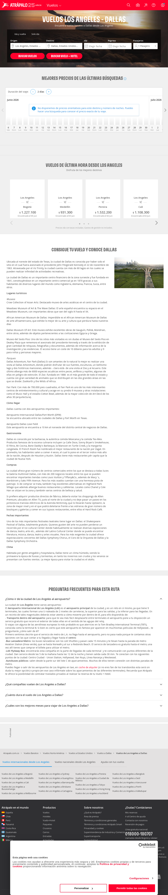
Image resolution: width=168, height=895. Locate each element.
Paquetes (47, 824)
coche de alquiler (88, 667)
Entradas (47, 836)
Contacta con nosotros (136, 820)
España (9, 812)
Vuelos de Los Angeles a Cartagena (55, 790)
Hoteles (46, 816)
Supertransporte (92, 836)
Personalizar (83, 888)
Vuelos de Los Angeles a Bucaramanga (13, 787)
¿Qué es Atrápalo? (93, 812)
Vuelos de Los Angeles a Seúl (126, 778)
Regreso (112, 40)
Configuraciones (139, 878)
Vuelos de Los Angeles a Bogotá (17, 773)
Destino (50, 40)
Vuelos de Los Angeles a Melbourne (19, 793)
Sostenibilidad (91, 840)
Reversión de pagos (134, 824)
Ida (85, 40)
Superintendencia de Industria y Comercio (104, 832)
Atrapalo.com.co (11, 753)
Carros (46, 832)
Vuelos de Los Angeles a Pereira (90, 773)
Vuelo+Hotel (49, 820)
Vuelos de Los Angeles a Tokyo (90, 784)
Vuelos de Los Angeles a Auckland (91, 793)
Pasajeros (138, 40)
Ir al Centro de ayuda (135, 816)
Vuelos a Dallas (104, 753)
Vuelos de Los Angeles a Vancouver (129, 782)
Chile (8, 816)
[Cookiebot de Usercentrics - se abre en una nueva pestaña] (141, 845)
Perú (8, 820)
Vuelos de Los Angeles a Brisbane (55, 786)
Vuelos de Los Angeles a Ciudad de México (92, 779)
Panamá (10, 824)
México (9, 840)
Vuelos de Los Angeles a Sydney (54, 773)
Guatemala (11, 832)
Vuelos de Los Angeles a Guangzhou (56, 778)
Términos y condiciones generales (100, 820)
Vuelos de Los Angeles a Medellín (18, 778)
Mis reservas (131, 812)
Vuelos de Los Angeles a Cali (15, 782)
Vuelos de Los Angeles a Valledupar (129, 790)
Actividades (48, 840)
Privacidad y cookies (94, 828)
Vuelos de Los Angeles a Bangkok (128, 773)
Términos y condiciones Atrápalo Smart (103, 824)
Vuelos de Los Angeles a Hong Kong (92, 789)
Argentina (10, 836)
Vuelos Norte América (53, 753)
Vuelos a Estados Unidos (81, 753)
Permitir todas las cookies (131, 888)
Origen (13, 40)
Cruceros (47, 828)
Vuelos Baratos (31, 753)
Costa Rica (11, 828)
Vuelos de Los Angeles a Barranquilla (56, 782)
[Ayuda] (154, 5)
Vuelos (46, 812)
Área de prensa (91, 816)
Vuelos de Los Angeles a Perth (126, 786)
